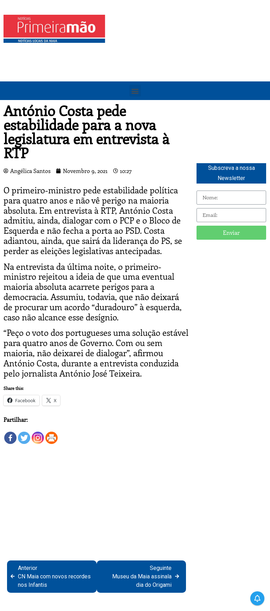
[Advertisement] (189, 64)
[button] (135, 91)
